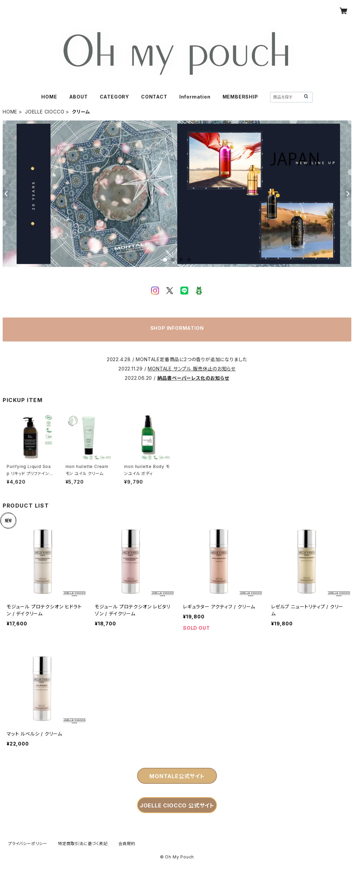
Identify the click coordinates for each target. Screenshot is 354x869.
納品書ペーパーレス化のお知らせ (193, 378)
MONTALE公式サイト (177, 776)
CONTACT (154, 97)
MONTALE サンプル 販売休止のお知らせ (192, 368)
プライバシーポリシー (27, 843)
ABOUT (78, 97)
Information (195, 97)
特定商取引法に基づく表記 (83, 843)
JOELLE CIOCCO (44, 111)
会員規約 (126, 843)
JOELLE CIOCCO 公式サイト (177, 805)
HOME (49, 97)
